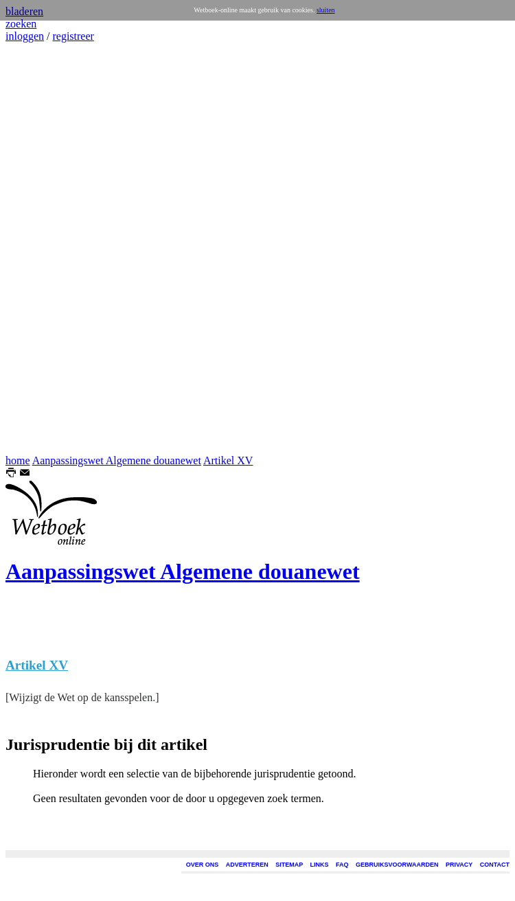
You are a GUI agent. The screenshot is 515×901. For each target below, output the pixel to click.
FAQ (342, 864)
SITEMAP (289, 864)
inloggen (24, 36)
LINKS (319, 864)
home (17, 460)
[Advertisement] (46, 249)
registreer (72, 36)
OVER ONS (202, 864)
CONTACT (495, 864)
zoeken (20, 24)
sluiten (326, 10)
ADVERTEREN (247, 864)
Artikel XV (228, 460)
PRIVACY (459, 864)
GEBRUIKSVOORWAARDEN (397, 864)
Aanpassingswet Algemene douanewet (116, 460)
